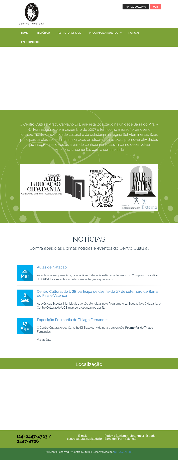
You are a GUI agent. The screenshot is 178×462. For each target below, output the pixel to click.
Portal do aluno (136, 7)
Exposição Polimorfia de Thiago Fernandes (73, 322)
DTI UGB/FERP (123, 453)
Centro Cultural (32, 15)
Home (24, 34)
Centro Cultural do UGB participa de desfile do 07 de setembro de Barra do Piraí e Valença (97, 295)
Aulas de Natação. (52, 269)
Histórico (43, 34)
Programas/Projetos (103, 34)
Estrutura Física (69, 34)
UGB (155, 7)
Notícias (133, 34)
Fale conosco (30, 44)
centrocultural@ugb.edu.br (84, 440)
